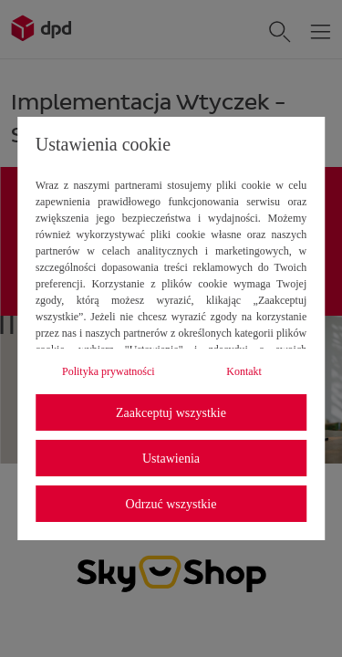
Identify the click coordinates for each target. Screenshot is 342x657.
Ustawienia (171, 458)
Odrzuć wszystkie (171, 504)
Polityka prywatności (108, 371)
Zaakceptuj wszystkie (171, 413)
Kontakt (244, 371)
